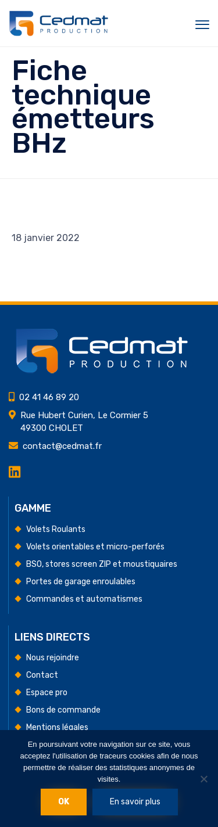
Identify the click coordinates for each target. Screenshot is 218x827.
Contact (42, 675)
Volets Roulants (55, 529)
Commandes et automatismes (84, 599)
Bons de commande (63, 710)
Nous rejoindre (52, 658)
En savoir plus (135, 802)
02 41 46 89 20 (49, 397)
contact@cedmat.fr (62, 446)
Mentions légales (57, 727)
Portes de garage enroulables (80, 582)
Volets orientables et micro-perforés (95, 547)
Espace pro (46, 692)
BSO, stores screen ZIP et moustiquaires (101, 564)
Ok (63, 802)
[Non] (203, 779)
